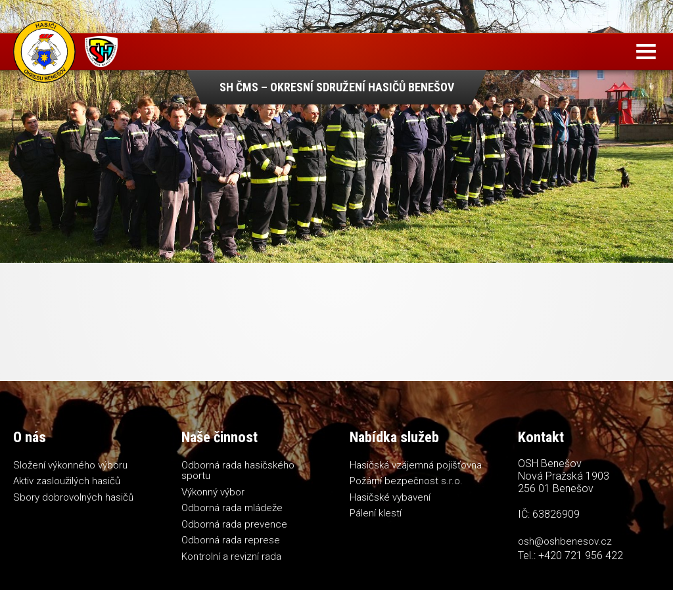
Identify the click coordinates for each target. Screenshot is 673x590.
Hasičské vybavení (390, 497)
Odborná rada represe (230, 540)
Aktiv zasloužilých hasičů (66, 481)
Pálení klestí (376, 513)
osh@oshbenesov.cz (565, 541)
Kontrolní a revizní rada (231, 556)
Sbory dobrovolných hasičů (73, 497)
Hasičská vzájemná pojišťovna (416, 465)
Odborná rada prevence (234, 524)
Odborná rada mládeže (232, 508)
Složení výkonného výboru (70, 465)
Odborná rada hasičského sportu (237, 470)
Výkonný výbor (212, 492)
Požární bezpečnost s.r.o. (406, 481)
